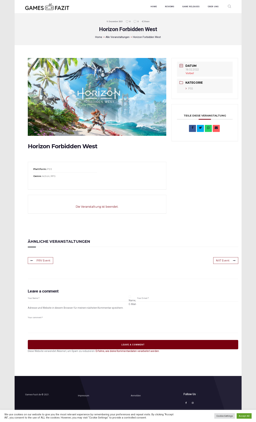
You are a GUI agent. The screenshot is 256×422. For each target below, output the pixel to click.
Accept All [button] (244, 416)
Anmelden (136, 395)
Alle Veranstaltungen (117, 37)
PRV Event (40, 260)
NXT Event (225, 260)
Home (98, 37)
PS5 (189, 88)
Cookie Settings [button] (224, 416)
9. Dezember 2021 (115, 21)
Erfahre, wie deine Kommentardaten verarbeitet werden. (127, 351)
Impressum (83, 395)
